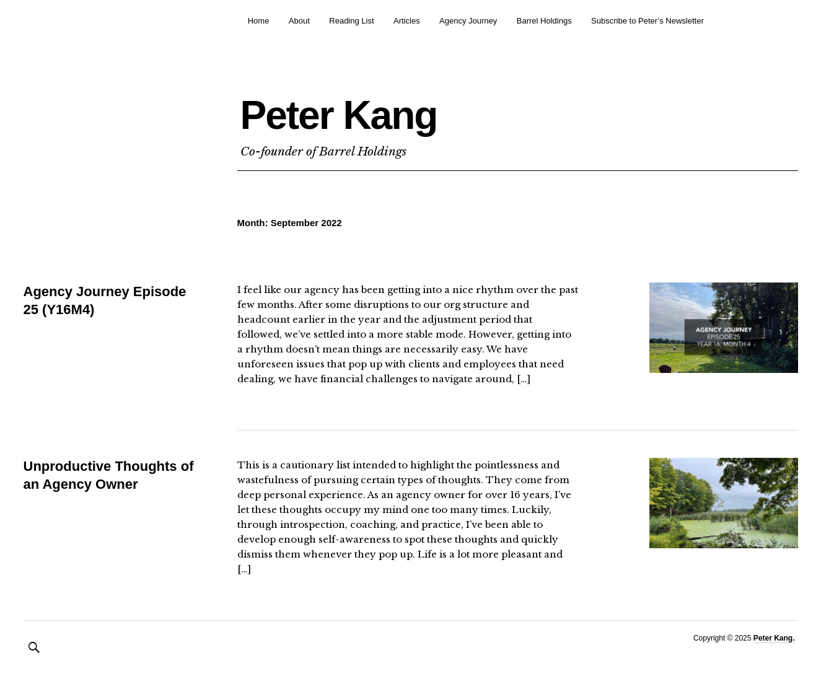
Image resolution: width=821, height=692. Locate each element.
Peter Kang (338, 115)
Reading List (351, 20)
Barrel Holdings (544, 20)
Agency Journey (468, 20)
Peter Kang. (774, 638)
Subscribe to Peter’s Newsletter (647, 20)
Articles (406, 20)
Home (259, 20)
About (299, 20)
